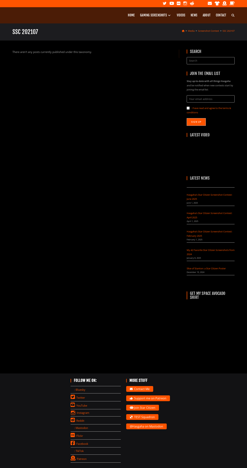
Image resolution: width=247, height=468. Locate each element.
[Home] (183, 30)
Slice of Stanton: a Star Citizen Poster (206, 268)
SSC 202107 (229, 30)
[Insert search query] (211, 60)
